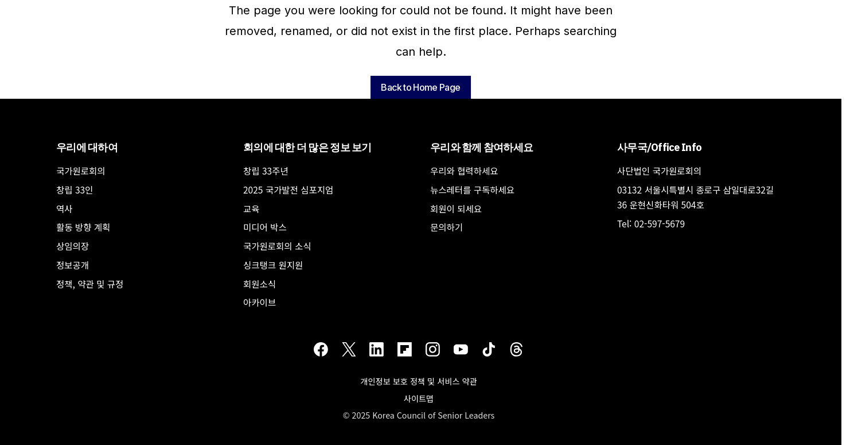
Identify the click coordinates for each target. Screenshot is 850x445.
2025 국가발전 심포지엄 (288, 189)
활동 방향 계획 (83, 226)
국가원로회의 (81, 170)
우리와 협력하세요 (464, 170)
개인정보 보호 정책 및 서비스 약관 (418, 381)
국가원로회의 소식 (277, 245)
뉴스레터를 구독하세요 (472, 189)
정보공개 (72, 264)
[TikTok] (489, 349)
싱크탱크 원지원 (273, 264)
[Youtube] (461, 349)
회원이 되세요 (456, 208)
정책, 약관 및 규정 (89, 283)
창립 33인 (74, 189)
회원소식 (259, 283)
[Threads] (516, 349)
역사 (64, 208)
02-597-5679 (659, 223)
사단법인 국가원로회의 (659, 170)
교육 (251, 208)
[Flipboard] (404, 349)
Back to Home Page (420, 87)
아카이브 (259, 302)
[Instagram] (433, 349)
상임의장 (72, 245)
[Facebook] (321, 349)
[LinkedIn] (376, 349)
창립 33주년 (265, 170)
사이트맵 (419, 398)
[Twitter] (349, 349)
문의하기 (446, 226)
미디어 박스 (265, 226)
